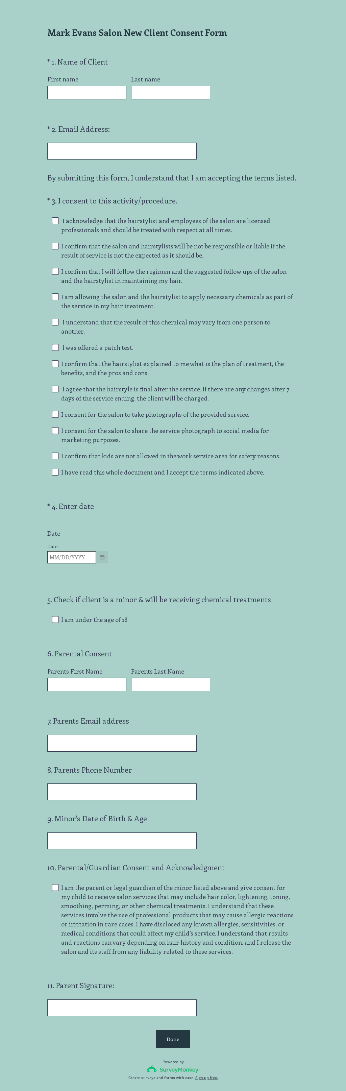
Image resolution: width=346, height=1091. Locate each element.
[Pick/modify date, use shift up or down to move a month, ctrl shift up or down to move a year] (71, 545)
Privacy (158, 1074)
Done (173, 1002)
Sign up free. (206, 1041)
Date (53, 521)
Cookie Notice (182, 1074)
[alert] (173, 556)
